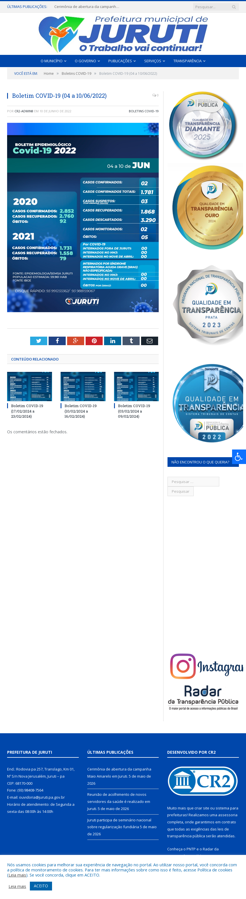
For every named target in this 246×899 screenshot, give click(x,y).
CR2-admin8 (24, 111)
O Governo (85, 60)
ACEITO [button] (41, 885)
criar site (202, 808)
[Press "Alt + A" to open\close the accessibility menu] (239, 457)
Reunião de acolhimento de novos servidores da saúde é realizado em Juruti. (118, 801)
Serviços (152, 60)
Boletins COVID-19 (144, 111)
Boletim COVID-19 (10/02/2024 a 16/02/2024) (81, 411)
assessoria (227, 814)
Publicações (120, 60)
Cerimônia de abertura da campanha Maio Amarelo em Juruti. (88, 6)
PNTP (191, 849)
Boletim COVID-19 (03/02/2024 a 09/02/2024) (134, 411)
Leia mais (17, 875)
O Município (52, 60)
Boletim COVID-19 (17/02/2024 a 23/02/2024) (27, 411)
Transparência (187, 60)
